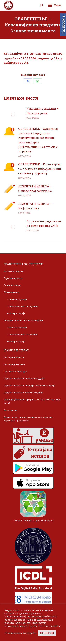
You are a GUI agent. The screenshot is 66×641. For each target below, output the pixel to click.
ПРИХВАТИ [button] (47, 632)
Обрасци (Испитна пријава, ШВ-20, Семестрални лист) (32, 401)
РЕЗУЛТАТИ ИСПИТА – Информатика (35, 206)
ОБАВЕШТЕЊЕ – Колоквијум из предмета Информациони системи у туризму (39, 168)
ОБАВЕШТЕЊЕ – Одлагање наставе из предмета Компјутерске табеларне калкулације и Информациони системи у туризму (38, 140)
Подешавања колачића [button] (20, 633)
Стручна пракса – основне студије (24, 378)
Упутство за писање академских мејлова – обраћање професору (29, 418)
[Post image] (13, 114)
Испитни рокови (13, 271)
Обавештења (11, 292)
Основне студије (17, 299)
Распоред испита (14, 357)
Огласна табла (12, 285)
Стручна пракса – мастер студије (23, 392)
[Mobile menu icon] (54, 5)
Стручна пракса (13, 278)
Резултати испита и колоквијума (23, 320)
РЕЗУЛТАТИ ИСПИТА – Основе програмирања (35, 188)
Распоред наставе (14, 364)
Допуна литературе (15, 371)
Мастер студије (16, 313)
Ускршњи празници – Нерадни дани (42, 111)
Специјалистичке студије (22, 306)
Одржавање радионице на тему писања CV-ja (43, 223)
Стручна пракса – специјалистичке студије (29, 385)
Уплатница (10, 410)
